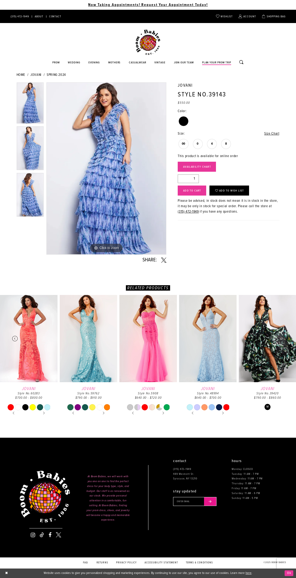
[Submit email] (210, 501)
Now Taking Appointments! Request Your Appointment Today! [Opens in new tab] (148, 4)
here (249, 573)
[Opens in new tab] (137, 63)
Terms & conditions (199, 562)
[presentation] (29, 338)
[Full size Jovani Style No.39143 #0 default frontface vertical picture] (106, 168)
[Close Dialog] (7, 573)
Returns (102, 562)
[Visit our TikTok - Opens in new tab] (42, 535)
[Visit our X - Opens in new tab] (58, 535)
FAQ (85, 562)
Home (21, 75)
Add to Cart (192, 191)
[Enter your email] (194, 501)
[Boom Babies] (148, 42)
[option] (30, 104)
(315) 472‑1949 (188, 211)
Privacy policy (126, 562)
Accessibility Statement (161, 562)
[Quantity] (188, 178)
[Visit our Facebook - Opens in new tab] (50, 535)
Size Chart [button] (271, 133)
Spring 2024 (56, 75)
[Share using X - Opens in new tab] (163, 260)
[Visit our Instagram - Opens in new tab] (33, 535)
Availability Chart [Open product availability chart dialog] (197, 167)
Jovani (36, 75)
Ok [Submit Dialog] (289, 573)
